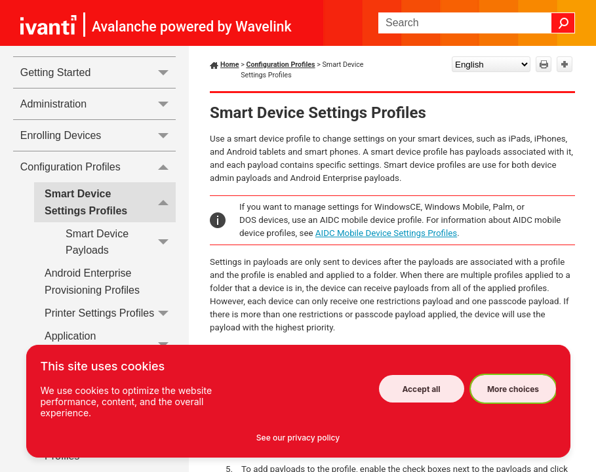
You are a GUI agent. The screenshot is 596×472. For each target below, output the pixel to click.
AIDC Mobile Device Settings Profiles (386, 233)
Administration (98, 103)
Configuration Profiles (98, 166)
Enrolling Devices (98, 135)
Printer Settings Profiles (110, 313)
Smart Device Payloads (121, 242)
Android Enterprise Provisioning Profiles (92, 281)
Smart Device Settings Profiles (110, 202)
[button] (563, 22)
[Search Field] (476, 22)
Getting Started (98, 72)
